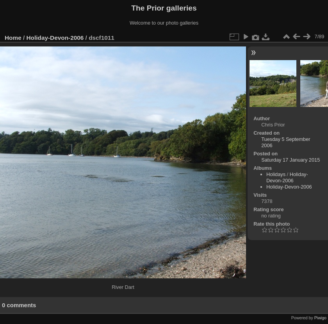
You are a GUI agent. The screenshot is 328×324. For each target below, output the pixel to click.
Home (13, 37)
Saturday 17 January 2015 (290, 160)
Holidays (275, 174)
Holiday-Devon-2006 (55, 37)
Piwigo (320, 317)
